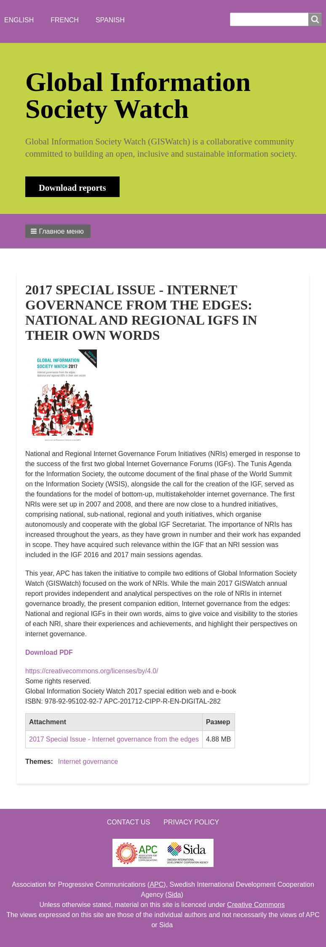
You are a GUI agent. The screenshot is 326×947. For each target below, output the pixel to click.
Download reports (72, 187)
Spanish (110, 20)
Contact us (128, 822)
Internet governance (88, 761)
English (19, 20)
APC (156, 884)
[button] (58, 231)
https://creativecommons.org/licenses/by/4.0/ (91, 671)
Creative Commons (256, 904)
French (65, 20)
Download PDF (49, 652)
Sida (174, 894)
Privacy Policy (191, 822)
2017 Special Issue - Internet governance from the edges (114, 739)
